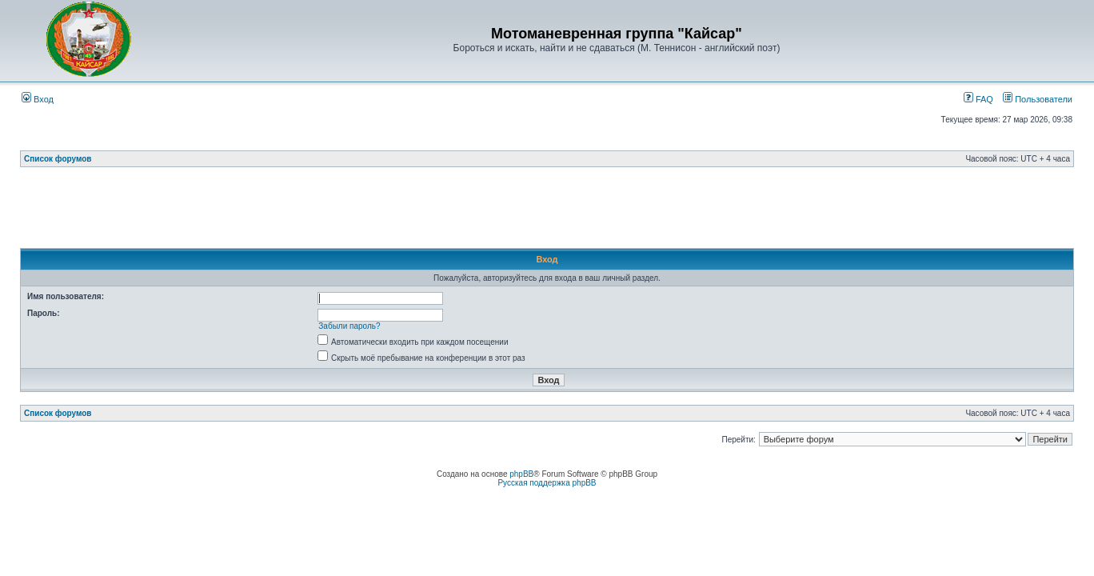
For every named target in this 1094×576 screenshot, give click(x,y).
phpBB (521, 474)
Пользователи (1037, 99)
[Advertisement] (547, 212)
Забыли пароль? (349, 326)
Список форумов (58, 158)
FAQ (978, 99)
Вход (38, 99)
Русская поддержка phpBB (546, 482)
